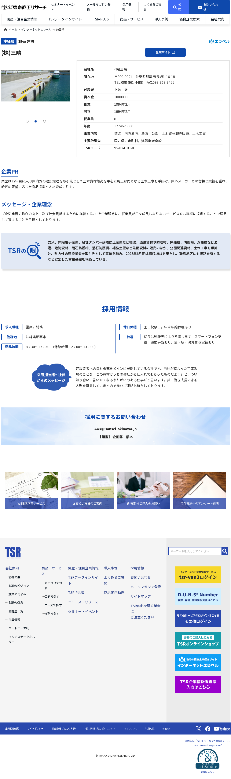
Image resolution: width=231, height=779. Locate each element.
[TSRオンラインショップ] (198, 639)
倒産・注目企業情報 (22, 19)
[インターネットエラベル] (198, 661)
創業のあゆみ (17, 594)
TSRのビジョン (18, 585)
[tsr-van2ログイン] (198, 574)
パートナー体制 (18, 628)
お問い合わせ (141, 577)
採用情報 (137, 567)
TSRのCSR (15, 602)
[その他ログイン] (198, 618)
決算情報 (14, 619)
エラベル (219, 41)
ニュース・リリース (83, 601)
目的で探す (51, 596)
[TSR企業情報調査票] (198, 683)
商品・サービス (132, 19)
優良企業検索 (189, 19)
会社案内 (217, 19)
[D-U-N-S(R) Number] (198, 596)
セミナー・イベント (83, 611)
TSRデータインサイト (65, 19)
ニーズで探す (53, 605)
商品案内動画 (114, 592)
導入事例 (161, 19)
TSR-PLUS (101, 19)
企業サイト (165, 52)
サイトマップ (141, 596)
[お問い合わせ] (209, 7)
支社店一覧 (15, 611)
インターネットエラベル (36, 29)
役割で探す (51, 613)
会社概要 (14, 577)
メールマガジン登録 (146, 586)
